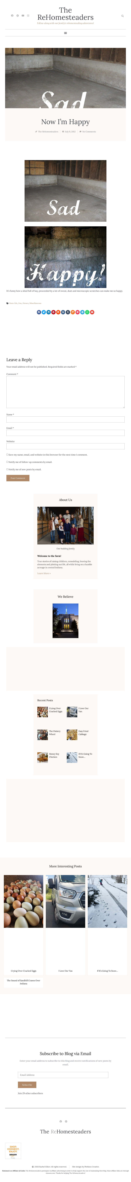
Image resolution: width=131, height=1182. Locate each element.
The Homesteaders (65, 13)
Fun (20, 303)
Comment (12, 374)
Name (10, 414)
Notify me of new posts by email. (25, 469)
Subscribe (27, 1085)
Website (10, 441)
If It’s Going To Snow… (107, 971)
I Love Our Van (65, 971)
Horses (25, 303)
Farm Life (13, 303)
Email (10, 428)
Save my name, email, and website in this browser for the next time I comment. (48, 454)
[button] (122, 16)
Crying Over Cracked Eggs (23, 971)
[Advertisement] (65, 335)
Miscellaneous (35, 303)
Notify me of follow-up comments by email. (30, 462)
